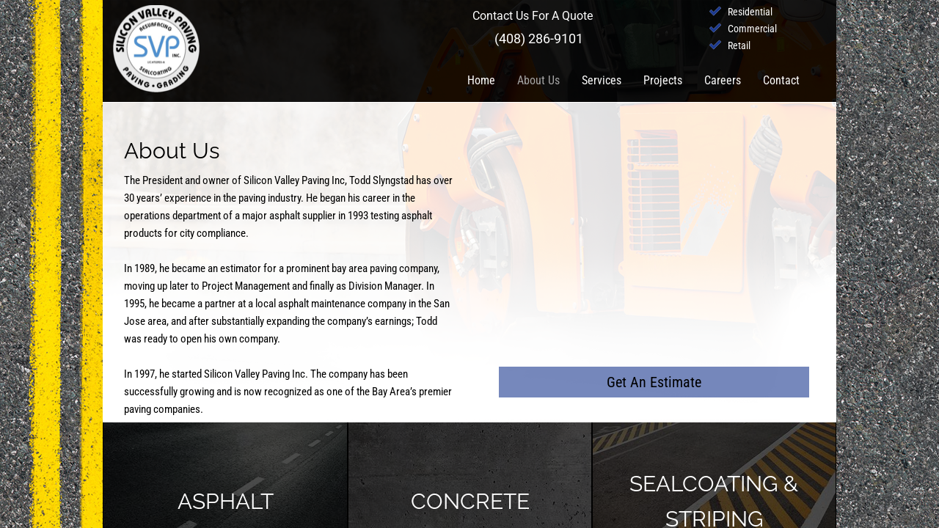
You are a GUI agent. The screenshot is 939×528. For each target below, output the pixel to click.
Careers (722, 80)
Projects (662, 80)
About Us (538, 80)
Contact (781, 80)
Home (481, 80)
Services (601, 80)
